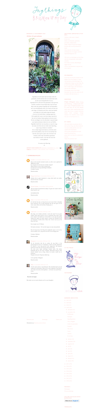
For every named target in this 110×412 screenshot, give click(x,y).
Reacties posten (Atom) (40, 323)
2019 (67, 305)
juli (69, 346)
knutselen (81, 111)
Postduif (69, 326)
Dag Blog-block (71, 319)
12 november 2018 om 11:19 (42, 159)
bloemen (34, 149)
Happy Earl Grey (35, 176)
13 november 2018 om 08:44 (46, 186)
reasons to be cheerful (70, 114)
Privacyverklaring (68, 391)
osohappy (75, 113)
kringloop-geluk (76, 105)
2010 (67, 381)
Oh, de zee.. (70, 328)
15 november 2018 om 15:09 (43, 211)
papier (76, 111)
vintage (81, 113)
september (70, 341)
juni (69, 348)
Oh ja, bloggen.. (71, 321)
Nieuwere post (30, 319)
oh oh (74, 107)
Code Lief (33, 211)
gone (69, 109)
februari (70, 358)
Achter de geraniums (34, 36)
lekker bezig (79, 102)
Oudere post (59, 319)
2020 (67, 302)
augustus (70, 344)
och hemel (80, 107)
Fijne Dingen (41, 149)
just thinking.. (50, 149)
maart (69, 356)
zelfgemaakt (76, 104)
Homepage (44, 319)
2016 (67, 366)
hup (78, 116)
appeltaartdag (77, 109)
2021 (67, 300)
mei (69, 351)
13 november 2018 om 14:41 (41, 199)
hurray (76, 116)
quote (65, 109)
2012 (67, 376)
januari (70, 360)
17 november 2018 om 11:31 (41, 264)
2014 (67, 371)
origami (81, 114)
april (69, 353)
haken (72, 109)
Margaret (33, 241)
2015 (67, 368)
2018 (67, 307)
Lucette (33, 159)
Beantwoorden (34, 171)
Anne (32, 199)
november (70, 312)
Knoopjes (69, 316)
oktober (70, 339)
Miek (32, 264)
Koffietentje (70, 314)
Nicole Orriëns (34, 186)
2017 (67, 364)
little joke (66, 116)
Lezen (68, 331)
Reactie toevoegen (32, 276)
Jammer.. (69, 333)
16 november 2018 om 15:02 (43, 241)
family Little (68, 113)
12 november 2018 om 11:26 (47, 176)
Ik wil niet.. (70, 336)
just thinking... (68, 104)
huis (71, 107)
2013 (67, 373)
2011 (67, 378)
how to (73, 111)
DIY (82, 104)
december (70, 309)
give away (67, 105)
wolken (77, 114)
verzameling (71, 116)
